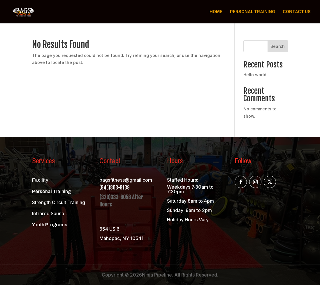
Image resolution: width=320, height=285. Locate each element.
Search (277, 46)
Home (216, 12)
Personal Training (252, 12)
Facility (40, 180)
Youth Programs (49, 224)
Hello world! (255, 74)
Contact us (297, 12)
